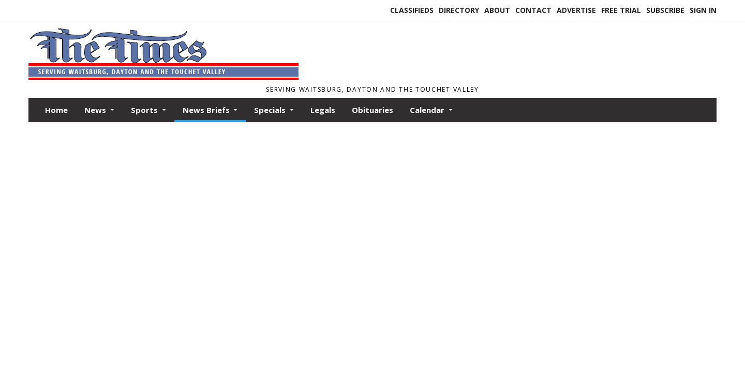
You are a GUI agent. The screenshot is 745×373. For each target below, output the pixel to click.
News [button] (96, 110)
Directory (459, 10)
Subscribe (665, 10)
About (497, 10)
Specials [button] (271, 110)
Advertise (576, 10)
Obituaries (372, 110)
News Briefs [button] (207, 110)
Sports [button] (145, 110)
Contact (533, 10)
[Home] (163, 76)
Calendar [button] (428, 110)
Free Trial (621, 10)
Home (56, 110)
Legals (322, 110)
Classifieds (412, 10)
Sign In (703, 10)
